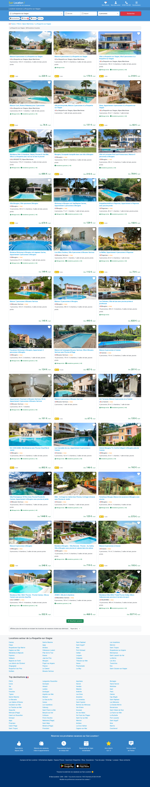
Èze (111, 666)
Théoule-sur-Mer (82, 661)
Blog (83, 760)
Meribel (45, 697)
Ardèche (79, 692)
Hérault (45, 686)
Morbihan (113, 686)
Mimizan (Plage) (14, 713)
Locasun (115, 760)
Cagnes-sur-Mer (14, 650)
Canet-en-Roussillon (16, 715)
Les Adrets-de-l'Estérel (17, 663)
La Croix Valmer (81, 726)
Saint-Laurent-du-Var (117, 655)
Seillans (11, 671)
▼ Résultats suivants (75, 621)
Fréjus (11, 645)
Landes (44, 689)
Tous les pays (99, 760)
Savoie (78, 684)
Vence (78, 663)
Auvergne (45, 684)
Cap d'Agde (113, 697)
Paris (111, 692)
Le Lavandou (80, 699)
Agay (44, 645)
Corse (11, 684)
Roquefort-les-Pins (15, 668)
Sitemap (108, 760)
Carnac (44, 702)
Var (10, 686)
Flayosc (45, 666)
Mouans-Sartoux (48, 671)
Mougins (45, 661)
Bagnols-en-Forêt (15, 661)
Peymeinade (80, 666)
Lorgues (79, 655)
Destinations (14, 18)
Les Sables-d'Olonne (16, 702)
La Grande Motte (115, 705)
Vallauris (12, 658)
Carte (33, 18)
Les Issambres (115, 642)
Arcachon (79, 697)
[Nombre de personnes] (109, 13)
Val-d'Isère (80, 707)
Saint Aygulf (80, 645)
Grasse (44, 655)
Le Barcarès (13, 699)
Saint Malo (46, 723)
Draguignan (12, 666)
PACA (11, 681)
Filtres (25, 18)
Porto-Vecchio (47, 718)
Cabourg (45, 707)
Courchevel (113, 728)
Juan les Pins (46, 658)
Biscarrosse (114, 707)
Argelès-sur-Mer (48, 694)
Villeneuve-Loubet (48, 650)
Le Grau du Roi (47, 699)
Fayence (12, 655)
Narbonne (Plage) (48, 720)
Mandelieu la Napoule (16, 653)
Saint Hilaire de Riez (117, 710)
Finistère (12, 692)
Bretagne (113, 681)
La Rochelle (114, 715)
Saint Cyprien (80, 702)
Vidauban (79, 658)
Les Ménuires (114, 702)
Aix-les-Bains (80, 713)
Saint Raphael (81, 642)
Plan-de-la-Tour (47, 653)
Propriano (12, 723)
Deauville (12, 710)
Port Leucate (114, 718)
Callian (78, 653)
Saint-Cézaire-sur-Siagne (118, 668)
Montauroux (114, 653)
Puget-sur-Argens (48, 663)
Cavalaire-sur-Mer (15, 705)
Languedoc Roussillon (49, 681)
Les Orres (79, 694)
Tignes (11, 694)
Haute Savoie (114, 684)
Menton (112, 645)
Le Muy (78, 668)
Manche (78, 689)
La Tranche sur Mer (15, 707)
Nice (77, 648)
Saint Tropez (114, 648)
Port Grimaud (80, 650)
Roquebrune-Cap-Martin (17, 648)
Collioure (45, 715)
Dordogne (45, 692)
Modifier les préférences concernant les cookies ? (75, 779)
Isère (10, 689)
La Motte (113, 658)
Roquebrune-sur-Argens (118, 650)
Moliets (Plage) (47, 726)
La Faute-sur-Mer (116, 713)
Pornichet (45, 728)
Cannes (11, 642)
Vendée (78, 686)
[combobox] (36, 13)
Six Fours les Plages (83, 715)
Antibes (45, 648)
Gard (111, 689)
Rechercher (131, 13)
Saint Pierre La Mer (49, 710)
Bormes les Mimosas (83, 705)
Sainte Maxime (47, 642)
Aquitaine (79, 681)
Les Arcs (113, 661)
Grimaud (11, 718)
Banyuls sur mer (47, 713)
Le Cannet (45, 668)
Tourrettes (113, 663)
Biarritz (112, 726)
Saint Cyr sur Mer (82, 718)
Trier (40, 18)
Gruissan (79, 710)
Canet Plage (13, 726)
